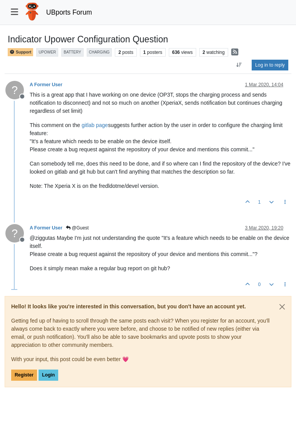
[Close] (282, 306)
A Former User (46, 84)
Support (20, 52)
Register (24, 375)
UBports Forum (69, 12)
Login (48, 375)
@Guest (77, 228)
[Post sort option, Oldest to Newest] (239, 65)
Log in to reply (270, 65)
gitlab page (95, 125)
